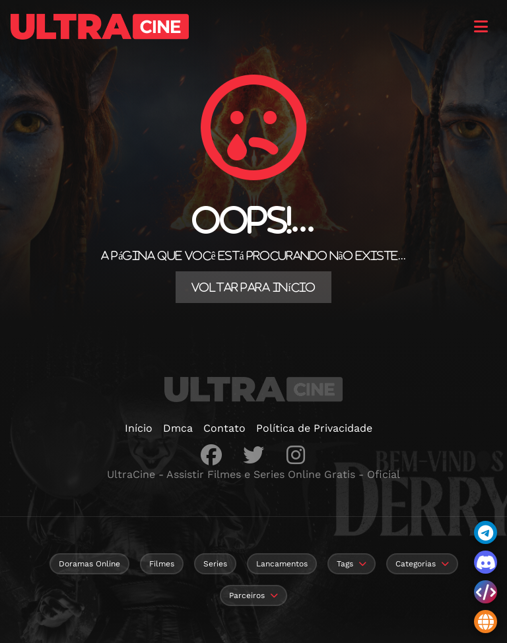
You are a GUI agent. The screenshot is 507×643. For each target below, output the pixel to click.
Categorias (415, 563)
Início (138, 428)
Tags (345, 563)
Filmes (161, 563)
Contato (224, 428)
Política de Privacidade (314, 428)
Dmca (178, 428)
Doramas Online (89, 563)
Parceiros (247, 595)
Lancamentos (282, 563)
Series (215, 563)
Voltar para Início (253, 287)
